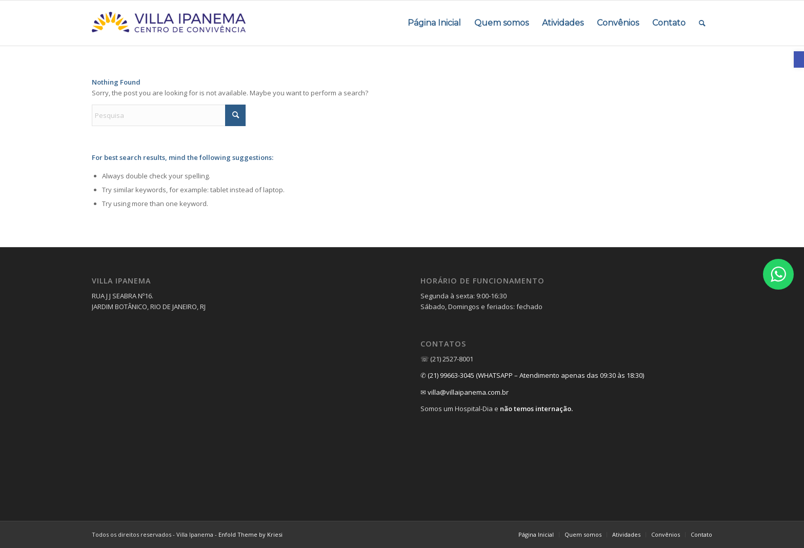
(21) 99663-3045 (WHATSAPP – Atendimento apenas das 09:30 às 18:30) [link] (536, 375)
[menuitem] (434, 23)
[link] (799, 59)
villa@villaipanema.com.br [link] (468, 392)
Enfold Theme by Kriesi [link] (250, 534)
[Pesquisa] (169, 115)
